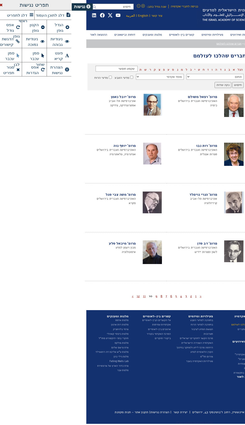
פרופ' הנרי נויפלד (131, 194)
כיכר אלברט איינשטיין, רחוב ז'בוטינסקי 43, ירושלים (155, 412)
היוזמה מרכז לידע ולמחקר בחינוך (123, 347)
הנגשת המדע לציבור (130, 329)
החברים (177, 43)
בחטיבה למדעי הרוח (130, 324)
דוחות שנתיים (218, 380)
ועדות (222, 347)
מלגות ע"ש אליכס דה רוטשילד (40, 352)
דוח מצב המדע (218, 385)
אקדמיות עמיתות (90, 324)
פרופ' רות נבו (134, 145)
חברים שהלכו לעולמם (157, 43)
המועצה (221, 324)
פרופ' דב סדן (135, 243)
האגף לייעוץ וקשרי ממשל (212, 343)
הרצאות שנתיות (175, 363)
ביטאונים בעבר (218, 403)
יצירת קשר (109, 412)
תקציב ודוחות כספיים (214, 356)
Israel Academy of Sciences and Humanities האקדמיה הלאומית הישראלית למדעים (177, 15)
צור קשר (85, 15)
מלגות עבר (51, 370)
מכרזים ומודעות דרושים (213, 361)
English (71, 15)
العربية (58, 15)
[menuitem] (221, 34)
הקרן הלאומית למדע (130, 352)
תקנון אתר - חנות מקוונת (60, 412)
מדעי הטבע (50, 78)
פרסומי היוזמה (218, 399)
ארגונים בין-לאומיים (87, 329)
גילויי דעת (178, 368)
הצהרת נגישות (88, 412)
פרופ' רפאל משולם (130, 96)
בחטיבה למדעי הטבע (130, 320)
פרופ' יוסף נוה (53, 145)
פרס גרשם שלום (48, 347)
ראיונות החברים (175, 329)
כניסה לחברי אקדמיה (112, 6)
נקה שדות (151, 85)
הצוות (222, 329)
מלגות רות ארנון (48, 324)
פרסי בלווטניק (49, 329)
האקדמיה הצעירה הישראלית (125, 343)
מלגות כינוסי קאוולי (46, 334)
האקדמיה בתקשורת (173, 373)
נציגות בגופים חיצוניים (213, 352)
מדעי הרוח (29, 78)
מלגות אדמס (50, 320)
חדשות (180, 345)
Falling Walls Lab (47, 361)
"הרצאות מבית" (175, 359)
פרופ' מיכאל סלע (50, 243)
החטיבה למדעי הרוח (214, 338)
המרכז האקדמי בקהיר (87, 334)
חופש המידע (219, 366)
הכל (168, 69)
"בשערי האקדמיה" (173, 354)
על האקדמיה (219, 320)
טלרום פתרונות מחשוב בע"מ (122, 422)
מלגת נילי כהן (49, 356)
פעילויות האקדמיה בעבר (127, 361)
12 (66, 296)
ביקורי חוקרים (91, 338)
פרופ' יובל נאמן (51, 96)
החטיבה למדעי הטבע (214, 334)
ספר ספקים (220, 370)
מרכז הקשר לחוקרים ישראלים (124, 338)
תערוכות (136, 334)
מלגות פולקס (50, 343)
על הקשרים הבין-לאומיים (85, 320)
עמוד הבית (220, 43)
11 (72, 296)
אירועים (179, 350)
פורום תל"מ (135, 356)
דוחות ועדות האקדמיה (213, 389)
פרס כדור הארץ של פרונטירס (41, 366)
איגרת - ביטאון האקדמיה (212, 394)
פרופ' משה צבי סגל (49, 194)
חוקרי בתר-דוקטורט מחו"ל (42, 338)
